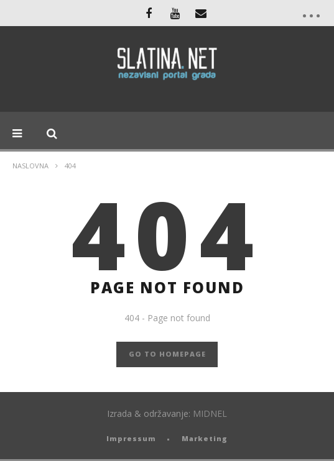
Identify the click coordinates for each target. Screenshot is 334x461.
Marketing (205, 438)
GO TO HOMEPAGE (167, 353)
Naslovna (30, 165)
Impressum (131, 438)
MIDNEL (210, 413)
